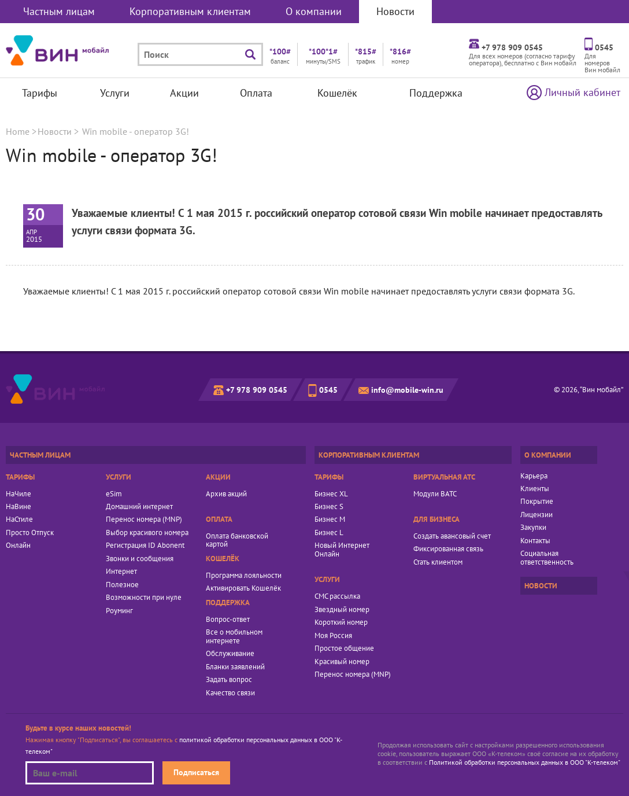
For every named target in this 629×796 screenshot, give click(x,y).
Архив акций (226, 494)
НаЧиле (18, 494)
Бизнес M (329, 519)
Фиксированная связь (448, 549)
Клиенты (534, 489)
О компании (314, 11)
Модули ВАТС (435, 494)
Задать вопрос (229, 680)
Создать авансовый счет (452, 536)
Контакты (535, 541)
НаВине (18, 507)
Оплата (256, 93)
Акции (184, 93)
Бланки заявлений (235, 667)
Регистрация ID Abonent (145, 545)
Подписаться (196, 771)
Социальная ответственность (547, 558)
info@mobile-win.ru (407, 389)
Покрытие (536, 502)
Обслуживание (230, 654)
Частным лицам (59, 11)
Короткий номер (341, 622)
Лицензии (536, 515)
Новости (395, 11)
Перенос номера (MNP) (144, 519)
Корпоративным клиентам (190, 11)
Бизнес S (328, 507)
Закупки (533, 528)
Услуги (115, 93)
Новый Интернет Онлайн (341, 549)
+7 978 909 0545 (256, 389)
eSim (114, 494)
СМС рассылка (337, 596)
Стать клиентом (437, 562)
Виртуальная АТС (444, 477)
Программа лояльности (244, 576)
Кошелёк (337, 93)
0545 (328, 389)
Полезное (122, 585)
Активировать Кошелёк (243, 588)
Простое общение (344, 648)
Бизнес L (328, 533)
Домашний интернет (139, 507)
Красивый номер (341, 662)
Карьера (533, 476)
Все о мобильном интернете (234, 636)
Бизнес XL (331, 494)
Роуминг (119, 611)
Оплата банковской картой (237, 540)
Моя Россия (333, 636)
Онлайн (18, 545)
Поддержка (435, 93)
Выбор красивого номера (147, 533)
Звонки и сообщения (139, 559)
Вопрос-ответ (228, 620)
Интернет (121, 571)
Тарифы (39, 93)
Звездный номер (341, 610)
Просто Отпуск (30, 533)
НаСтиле (19, 519)
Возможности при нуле (144, 598)
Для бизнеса (436, 519)
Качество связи (230, 693)
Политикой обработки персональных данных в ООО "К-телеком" (524, 762)
